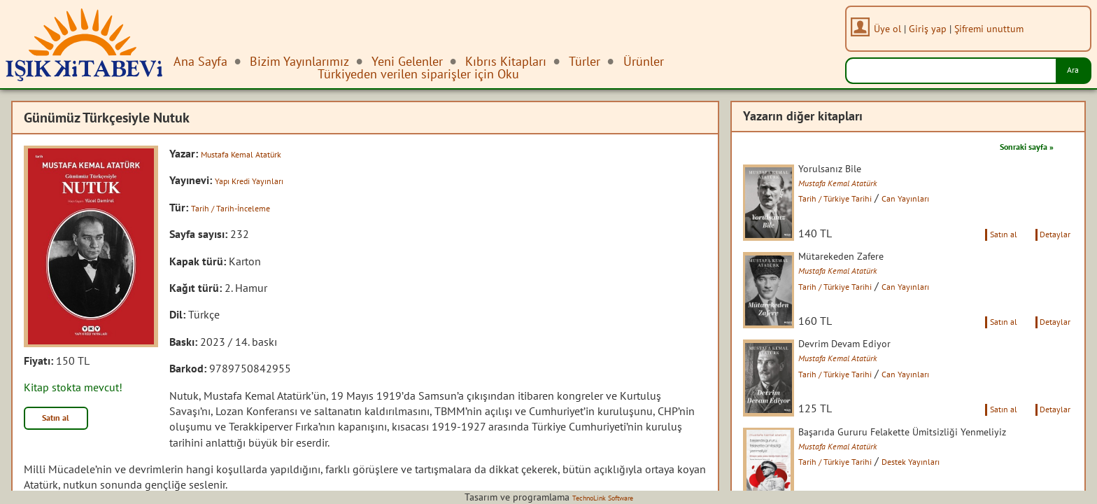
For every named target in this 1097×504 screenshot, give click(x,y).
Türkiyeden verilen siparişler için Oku (418, 74)
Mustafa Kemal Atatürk (255, 153)
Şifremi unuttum (997, 28)
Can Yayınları (952, 201)
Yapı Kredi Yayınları (260, 180)
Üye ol (896, 28)
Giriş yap (936, 28)
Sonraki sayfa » (1014, 146)
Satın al (66, 421)
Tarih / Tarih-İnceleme (243, 207)
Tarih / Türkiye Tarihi (864, 201)
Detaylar (1050, 258)
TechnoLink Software (602, 497)
